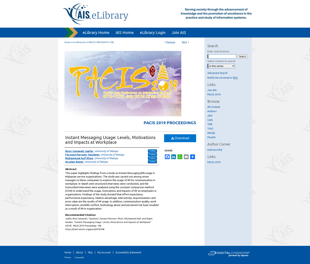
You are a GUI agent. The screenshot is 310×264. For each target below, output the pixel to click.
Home (67, 42)
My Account (104, 252)
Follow (152, 151)
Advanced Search (217, 72)
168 (111, 42)
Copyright (79, 257)
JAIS (210, 115)
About (79, 252)
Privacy (67, 257)
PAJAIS (211, 137)
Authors (212, 111)
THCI (210, 128)
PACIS (92, 42)
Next (184, 42)
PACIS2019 (102, 42)
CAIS (210, 119)
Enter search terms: (218, 51)
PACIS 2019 (213, 94)
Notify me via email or (222, 77)
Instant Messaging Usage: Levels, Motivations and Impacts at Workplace (110, 140)
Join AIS (212, 90)
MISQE (211, 133)
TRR (209, 124)
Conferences (79, 42)
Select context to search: (221, 61)
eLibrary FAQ (214, 149)
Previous (170, 42)
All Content (213, 106)
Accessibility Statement (128, 252)
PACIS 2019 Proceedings (170, 122)
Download (180, 138)
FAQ (90, 252)
